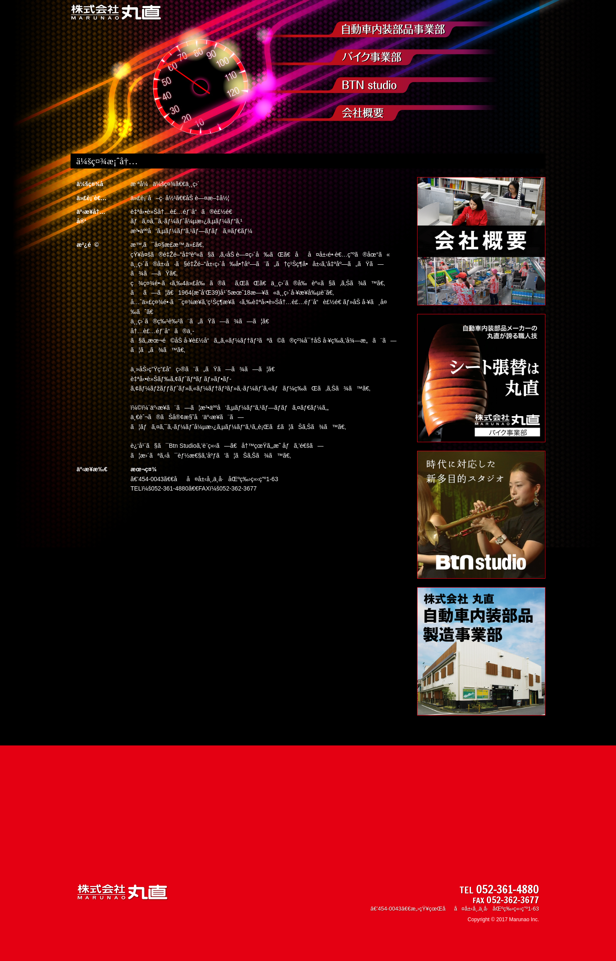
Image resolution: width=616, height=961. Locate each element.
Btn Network (378, 85)
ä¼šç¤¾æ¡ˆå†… (378, 112)
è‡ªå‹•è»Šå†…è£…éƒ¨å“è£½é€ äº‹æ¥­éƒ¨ (378, 29)
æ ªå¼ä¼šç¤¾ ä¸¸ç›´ (116, 12)
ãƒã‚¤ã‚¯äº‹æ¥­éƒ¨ (378, 57)
